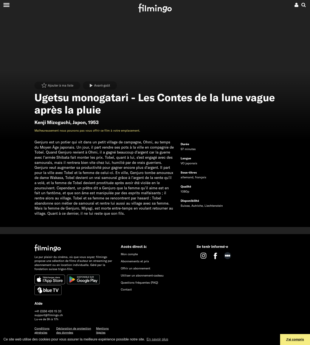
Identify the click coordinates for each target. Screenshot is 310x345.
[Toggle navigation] (6, 5)
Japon (79, 122)
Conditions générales (42, 330)
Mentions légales (102, 330)
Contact (126, 289)
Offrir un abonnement (135, 268)
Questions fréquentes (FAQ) (139, 282)
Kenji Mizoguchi (52, 122)
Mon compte (129, 254)
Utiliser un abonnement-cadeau (142, 275)
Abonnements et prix (135, 261)
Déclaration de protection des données (73, 330)
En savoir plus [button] (157, 339)
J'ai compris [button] (295, 339)
